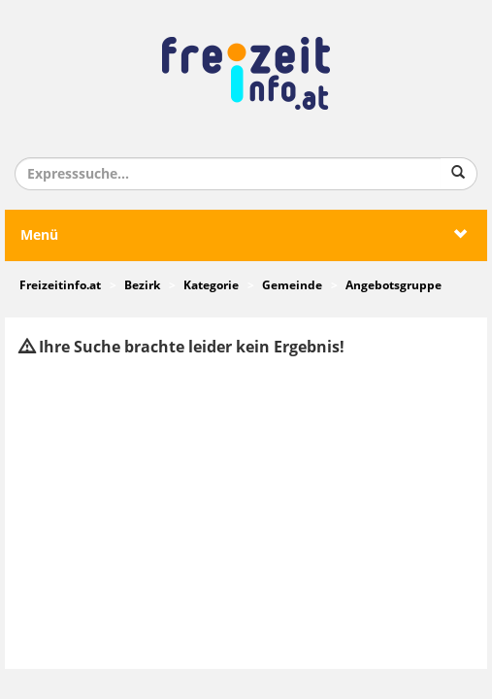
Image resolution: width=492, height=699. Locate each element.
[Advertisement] (246, 513)
